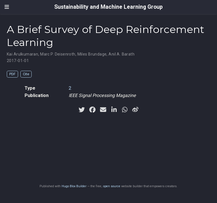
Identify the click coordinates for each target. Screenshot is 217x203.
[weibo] (135, 109)
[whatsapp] (124, 109)
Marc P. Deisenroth (57, 54)
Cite (26, 74)
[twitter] (81, 109)
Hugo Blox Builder (74, 186)
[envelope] (103, 109)
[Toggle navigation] (7, 7)
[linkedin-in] (114, 109)
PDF (12, 74)
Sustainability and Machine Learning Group (108, 7)
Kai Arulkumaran (22, 54)
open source (111, 186)
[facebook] (92, 109)
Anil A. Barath (121, 54)
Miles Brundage (92, 54)
